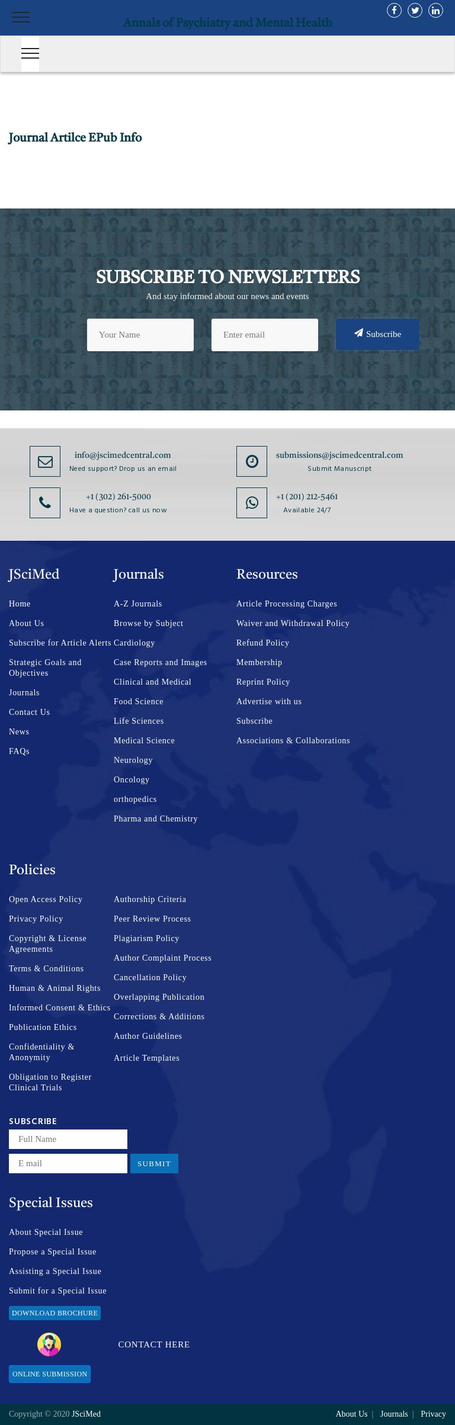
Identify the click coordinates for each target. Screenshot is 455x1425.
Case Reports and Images (160, 662)
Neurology (133, 760)
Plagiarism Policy (147, 938)
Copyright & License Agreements (48, 944)
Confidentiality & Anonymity (42, 1052)
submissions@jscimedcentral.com (339, 455)
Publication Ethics (43, 1027)
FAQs (19, 751)
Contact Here (113, 1344)
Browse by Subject (149, 623)
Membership (259, 662)
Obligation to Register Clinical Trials (50, 1082)
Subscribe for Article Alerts (60, 642)
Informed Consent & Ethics (60, 1007)
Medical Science (144, 740)
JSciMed (86, 1414)
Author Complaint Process (163, 958)
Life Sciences (139, 721)
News (19, 731)
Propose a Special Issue (53, 1251)
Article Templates (147, 1058)
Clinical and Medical (152, 682)
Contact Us (29, 712)
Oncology (132, 779)
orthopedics (135, 799)
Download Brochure (55, 1313)
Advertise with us (269, 701)
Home (20, 603)
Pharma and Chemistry (156, 818)
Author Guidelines (148, 1036)
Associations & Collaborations (293, 740)
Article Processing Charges (286, 603)
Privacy (433, 1414)
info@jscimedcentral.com (123, 455)
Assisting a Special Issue (55, 1271)
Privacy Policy (36, 918)
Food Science (139, 701)
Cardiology (134, 642)
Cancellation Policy (150, 977)
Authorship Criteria (150, 899)
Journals (24, 692)
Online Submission (49, 1374)
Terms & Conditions (46, 968)
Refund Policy (263, 642)
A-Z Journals (138, 603)
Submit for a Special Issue (58, 1290)
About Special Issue (46, 1232)
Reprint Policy (263, 682)
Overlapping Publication (159, 997)
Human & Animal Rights (55, 988)
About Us (26, 623)
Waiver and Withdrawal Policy (293, 623)
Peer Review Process (152, 918)
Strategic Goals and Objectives (45, 668)
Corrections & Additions (159, 1016)
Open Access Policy (46, 899)
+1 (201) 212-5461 (307, 497)
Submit (154, 1163)
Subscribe (377, 333)
